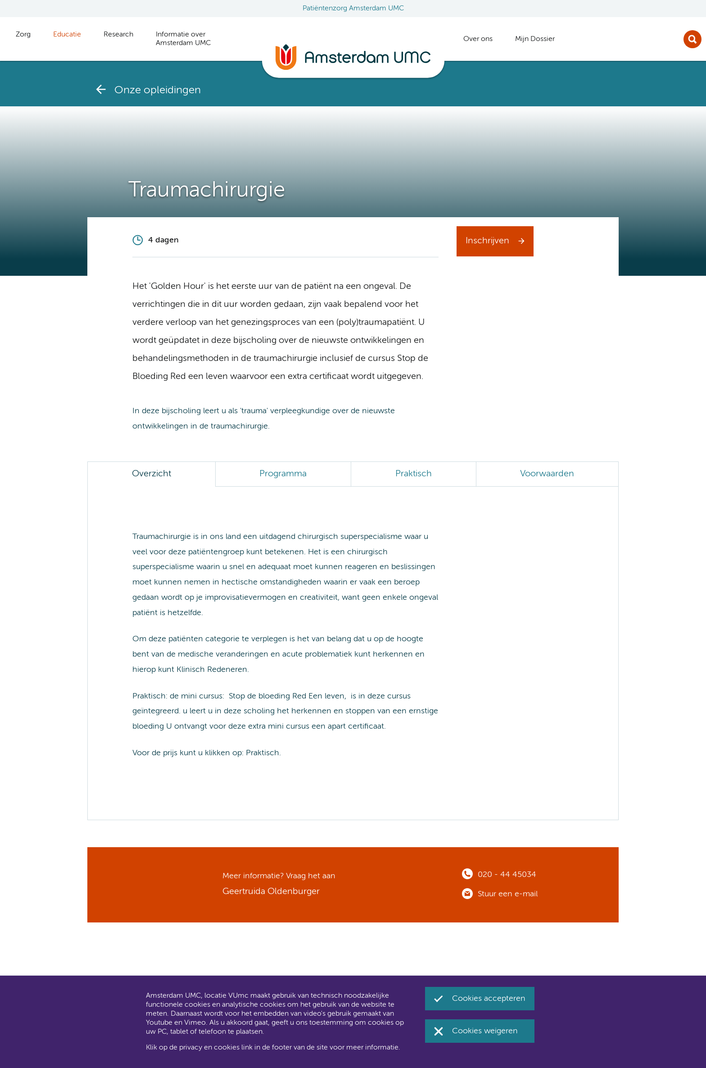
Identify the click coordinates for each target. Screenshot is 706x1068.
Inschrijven (487, 241)
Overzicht (151, 474)
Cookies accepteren (488, 999)
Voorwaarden (547, 474)
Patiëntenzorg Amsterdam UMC (353, 8)
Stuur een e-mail (508, 894)
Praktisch (413, 474)
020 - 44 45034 (507, 875)
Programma (283, 474)
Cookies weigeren (485, 1031)
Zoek (692, 39)
